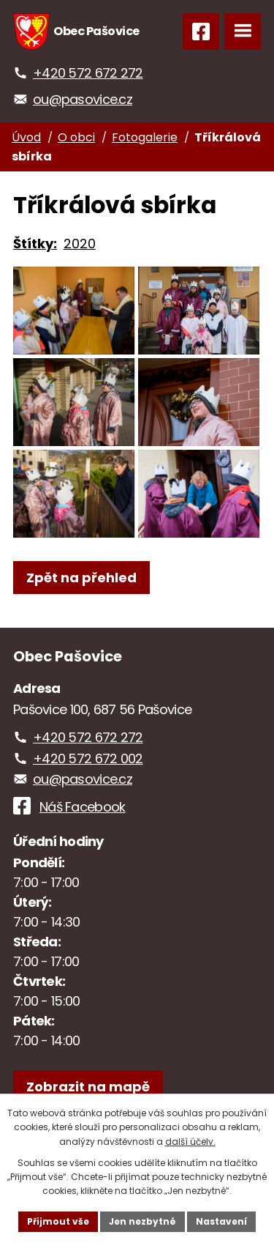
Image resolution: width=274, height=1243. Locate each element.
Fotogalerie (145, 137)
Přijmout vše (58, 1221)
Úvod (26, 137)
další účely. (190, 1141)
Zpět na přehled (81, 577)
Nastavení (221, 1221)
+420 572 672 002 (87, 758)
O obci (76, 137)
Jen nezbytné (142, 1221)
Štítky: (35, 243)
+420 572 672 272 (87, 73)
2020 (80, 243)
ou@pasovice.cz (82, 99)
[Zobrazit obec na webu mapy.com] (88, 1086)
